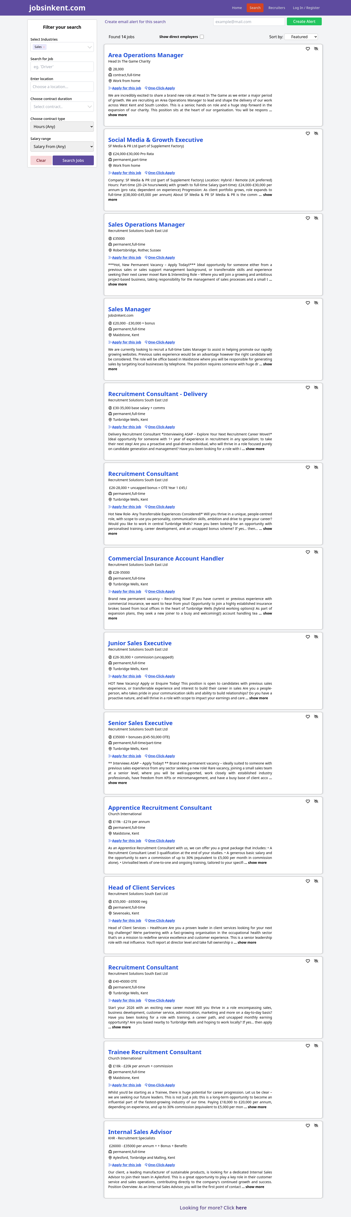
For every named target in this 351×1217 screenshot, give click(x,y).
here (241, 1207)
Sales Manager (129, 309)
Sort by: (276, 36)
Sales (38, 47)
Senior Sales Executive (140, 723)
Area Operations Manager (146, 55)
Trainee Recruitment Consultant (155, 1052)
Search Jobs (73, 160)
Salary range (40, 138)
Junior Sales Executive (140, 643)
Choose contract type (47, 118)
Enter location (41, 78)
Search (255, 7)
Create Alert (304, 21)
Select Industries (44, 39)
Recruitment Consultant (143, 474)
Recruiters (276, 7)
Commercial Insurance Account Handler (166, 558)
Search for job (41, 58)
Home (237, 7)
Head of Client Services (141, 887)
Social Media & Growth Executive (155, 140)
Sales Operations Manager (146, 224)
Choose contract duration (51, 98)
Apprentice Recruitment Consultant (160, 807)
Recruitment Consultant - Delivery (157, 394)
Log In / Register (306, 7)
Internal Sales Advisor (140, 1132)
